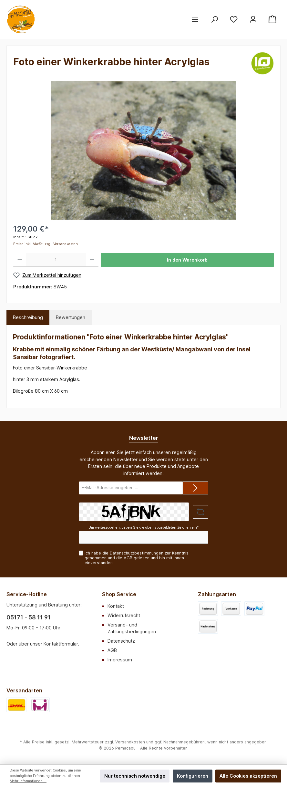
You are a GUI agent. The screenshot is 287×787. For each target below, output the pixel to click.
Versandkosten (130, 742)
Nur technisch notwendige (134, 776)
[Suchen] (214, 19)
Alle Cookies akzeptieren (248, 776)
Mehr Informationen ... (28, 781)
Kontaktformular (61, 644)
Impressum (120, 659)
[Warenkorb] (272, 19)
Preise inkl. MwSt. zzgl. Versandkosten (45, 244)
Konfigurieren (192, 776)
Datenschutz (121, 641)
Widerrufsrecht (124, 615)
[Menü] (195, 19)
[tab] (27, 317)
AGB (128, 557)
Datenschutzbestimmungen (136, 553)
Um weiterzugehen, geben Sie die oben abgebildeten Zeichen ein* (143, 527)
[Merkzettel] (234, 19)
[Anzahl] (56, 260)
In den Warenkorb (187, 260)
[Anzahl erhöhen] (92, 260)
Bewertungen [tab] (70, 317)
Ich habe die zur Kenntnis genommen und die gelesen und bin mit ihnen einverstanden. (137, 558)
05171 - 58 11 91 (28, 617)
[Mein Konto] (253, 19)
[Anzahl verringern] (19, 260)
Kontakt (116, 606)
